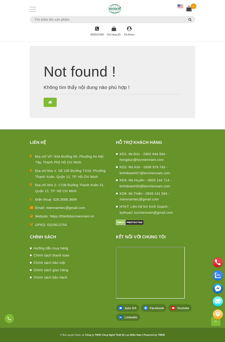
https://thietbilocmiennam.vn (72, 216)
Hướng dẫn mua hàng (51, 248)
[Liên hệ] (218, 314)
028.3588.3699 (65, 199)
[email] (218, 288)
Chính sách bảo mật (49, 263)
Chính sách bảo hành (50, 277)
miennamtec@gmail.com (65, 208)
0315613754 (57, 225)
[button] (50, 102)
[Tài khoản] (129, 31)
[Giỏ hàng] (114, 31)
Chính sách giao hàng (51, 270)
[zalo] (218, 275)
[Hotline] (97, 31)
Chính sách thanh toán (51, 255)
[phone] (218, 262)
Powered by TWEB (154, 335)
